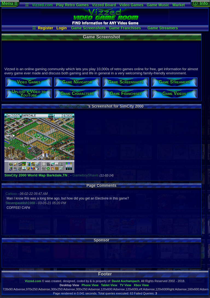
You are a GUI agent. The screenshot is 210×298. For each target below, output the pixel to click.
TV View (125, 285)
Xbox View (141, 285)
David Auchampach (126, 281)
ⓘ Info (200, 3)
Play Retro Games (72, 5)
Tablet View (109, 285)
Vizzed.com (42, 5)
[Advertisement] (101, 53)
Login (61, 28)
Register (45, 28)
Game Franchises (125, 28)
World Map (37, 175)
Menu (9, 3)
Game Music (158, 5)
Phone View (89, 285)
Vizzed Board (104, 5)
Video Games (131, 5)
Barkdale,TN (56, 175)
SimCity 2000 (15, 175)
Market (179, 5)
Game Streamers (162, 28)
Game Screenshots (88, 28)
